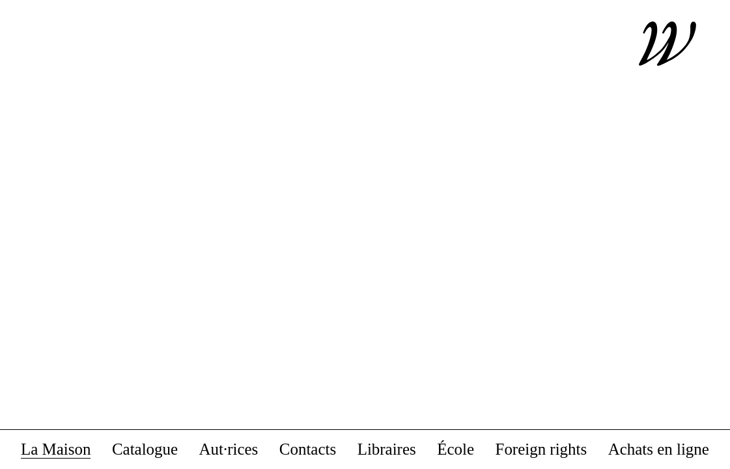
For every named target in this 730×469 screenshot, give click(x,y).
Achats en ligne (658, 450)
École (455, 450)
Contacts (307, 450)
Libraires (387, 450)
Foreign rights (541, 450)
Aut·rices (229, 450)
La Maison (56, 450)
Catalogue (145, 450)
